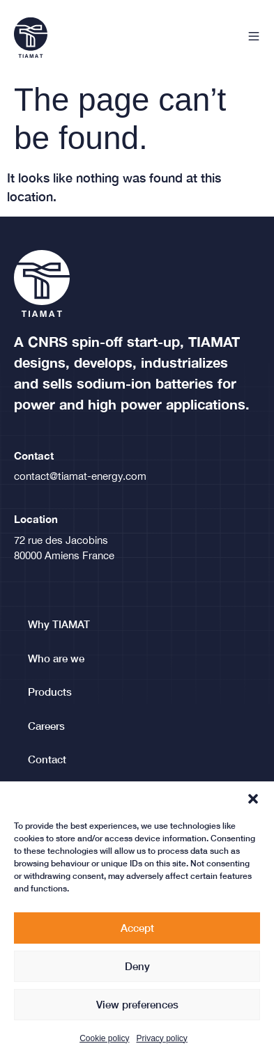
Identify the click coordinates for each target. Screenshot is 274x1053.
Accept (137, 940)
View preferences (137, 1017)
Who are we (56, 658)
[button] (253, 811)
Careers (46, 725)
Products (50, 691)
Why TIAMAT (59, 624)
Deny (137, 978)
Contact (47, 759)
